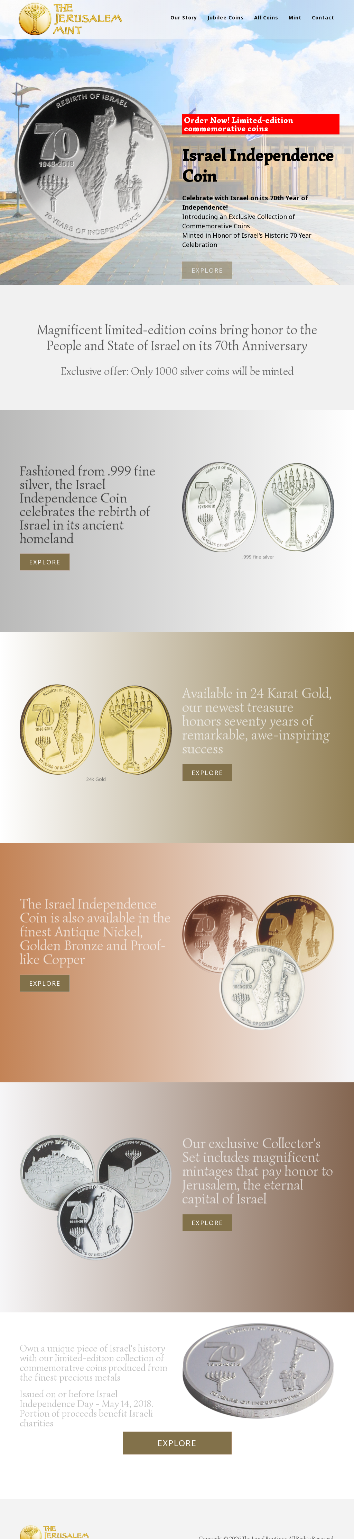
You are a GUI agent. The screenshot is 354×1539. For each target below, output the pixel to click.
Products (36, 1523)
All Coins (266, 17)
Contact (323, 17)
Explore (44, 552)
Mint (295, 17)
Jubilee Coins (225, 17)
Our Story (183, 17)
